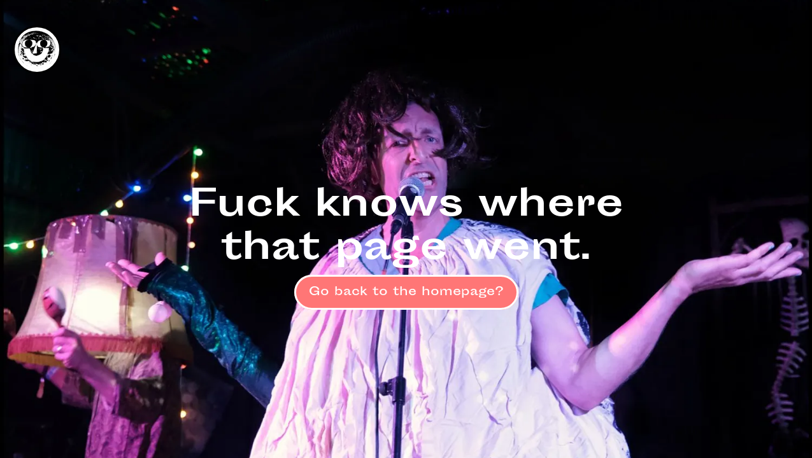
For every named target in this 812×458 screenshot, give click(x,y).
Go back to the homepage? (406, 292)
